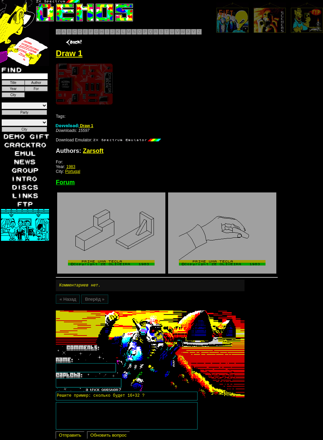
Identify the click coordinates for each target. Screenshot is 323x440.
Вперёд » (94, 300)
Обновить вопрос (108, 436)
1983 (70, 166)
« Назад (68, 300)
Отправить (70, 436)
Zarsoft (93, 150)
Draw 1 (74, 125)
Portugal (72, 171)
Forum (65, 182)
